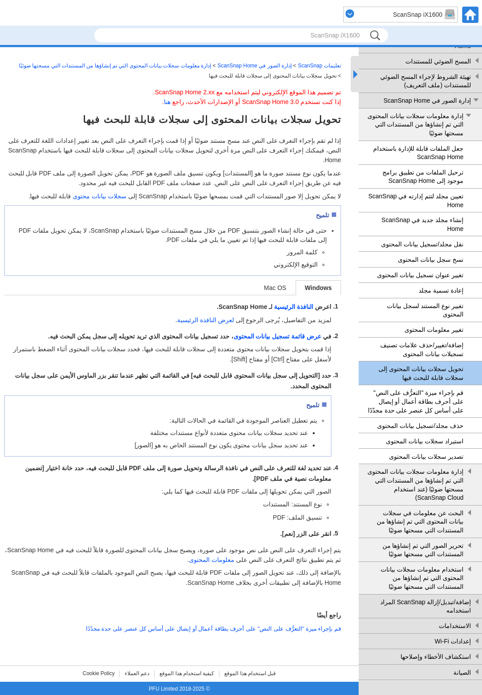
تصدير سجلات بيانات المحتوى (426, 456)
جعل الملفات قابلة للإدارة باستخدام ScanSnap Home (418, 153)
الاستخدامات (455, 625)
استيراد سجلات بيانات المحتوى (424, 441)
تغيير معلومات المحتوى (433, 329)
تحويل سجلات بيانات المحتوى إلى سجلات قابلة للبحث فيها (420, 373)
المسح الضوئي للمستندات (438, 61)
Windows (318, 287)
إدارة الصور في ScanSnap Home (427, 100)
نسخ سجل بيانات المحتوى (430, 259)
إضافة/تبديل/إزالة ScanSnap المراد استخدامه (425, 606)
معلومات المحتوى (211, 559)
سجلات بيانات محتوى (99, 196)
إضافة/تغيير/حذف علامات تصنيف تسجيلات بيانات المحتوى (421, 349)
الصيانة (462, 672)
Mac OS (275, 287)
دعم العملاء (137, 673)
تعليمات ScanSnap (319, 66)
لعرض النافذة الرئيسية (205, 319)
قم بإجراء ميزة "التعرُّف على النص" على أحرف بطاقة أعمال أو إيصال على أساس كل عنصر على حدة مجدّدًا (415, 401)
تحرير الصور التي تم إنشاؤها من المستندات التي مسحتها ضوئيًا (422, 550)
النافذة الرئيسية (293, 306)
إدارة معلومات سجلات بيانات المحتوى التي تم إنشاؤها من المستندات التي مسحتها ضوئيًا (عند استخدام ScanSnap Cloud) (415, 484)
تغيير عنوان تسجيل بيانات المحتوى (420, 275)
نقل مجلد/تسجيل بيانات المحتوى (422, 244)
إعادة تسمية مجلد (441, 290)
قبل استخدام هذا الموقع (250, 673)
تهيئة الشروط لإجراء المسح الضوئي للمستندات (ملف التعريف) (425, 81)
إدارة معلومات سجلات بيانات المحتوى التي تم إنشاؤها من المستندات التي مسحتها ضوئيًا (415, 124)
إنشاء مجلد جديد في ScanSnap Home (422, 224)
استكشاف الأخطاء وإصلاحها (435, 656)
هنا (167, 101)
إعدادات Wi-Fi (452, 641)
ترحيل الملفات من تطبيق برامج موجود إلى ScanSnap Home (422, 177)
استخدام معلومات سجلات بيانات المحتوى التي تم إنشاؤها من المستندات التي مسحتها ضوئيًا (422, 578)
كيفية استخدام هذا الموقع (186, 673)
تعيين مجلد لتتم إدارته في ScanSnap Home (415, 200)
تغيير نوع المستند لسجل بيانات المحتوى (425, 310)
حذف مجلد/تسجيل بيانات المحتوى (420, 425)
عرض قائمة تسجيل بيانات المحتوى (278, 336)
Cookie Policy (99, 673)
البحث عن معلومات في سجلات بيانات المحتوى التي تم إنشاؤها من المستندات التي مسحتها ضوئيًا (420, 521)
